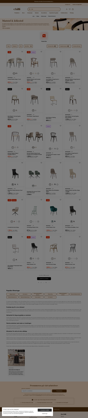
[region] (27, 411)
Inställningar (44, 413)
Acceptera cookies (45, 410)
